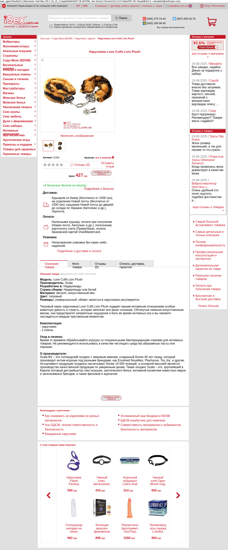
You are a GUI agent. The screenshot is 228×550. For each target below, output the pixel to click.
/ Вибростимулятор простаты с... (204, 183)
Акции (159, 6)
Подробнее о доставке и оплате (79, 251)
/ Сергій (213, 80)
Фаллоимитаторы (16, 46)
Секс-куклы (11, 111)
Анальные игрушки (17, 51)
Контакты (147, 6)
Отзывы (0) (82, 164)
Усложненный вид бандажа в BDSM (145, 416)
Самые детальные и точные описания (209, 233)
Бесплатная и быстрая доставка (208, 297)
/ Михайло (215, 63)
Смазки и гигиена (15, 79)
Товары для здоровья (19, 149)
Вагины (8, 93)
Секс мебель (12, 116)
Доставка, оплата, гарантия (125, 6)
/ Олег (212, 110)
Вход (207, 5)
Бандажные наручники (60, 433)
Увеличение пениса (17, 107)
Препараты (11, 83)
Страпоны (10, 55)
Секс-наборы (12, 125)
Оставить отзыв (107, 165)
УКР (78, 6)
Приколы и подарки (17, 144)
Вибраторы (11, 41)
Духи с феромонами (18, 121)
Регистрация (218, 5)
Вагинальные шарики (13, 65)
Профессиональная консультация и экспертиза (209, 255)
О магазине (101, 6)
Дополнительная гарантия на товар (208, 267)
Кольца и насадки (16, 69)
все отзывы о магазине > (208, 55)
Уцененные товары (17, 154)
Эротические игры (16, 139)
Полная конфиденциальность (210, 243)
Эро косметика (14, 135)
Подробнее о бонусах (99, 188)
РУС (85, 6)
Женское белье (14, 97)
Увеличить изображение (77, 135)
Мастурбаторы (14, 88)
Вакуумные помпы (17, 74)
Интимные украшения (11, 130)
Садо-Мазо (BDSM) (16, 60)
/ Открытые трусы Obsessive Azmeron (208, 160)
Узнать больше (208, 305)
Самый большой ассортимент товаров (210, 223)
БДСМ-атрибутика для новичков (143, 420)
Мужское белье (14, 102)
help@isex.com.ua (179, 6)
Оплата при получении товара (208, 287)
